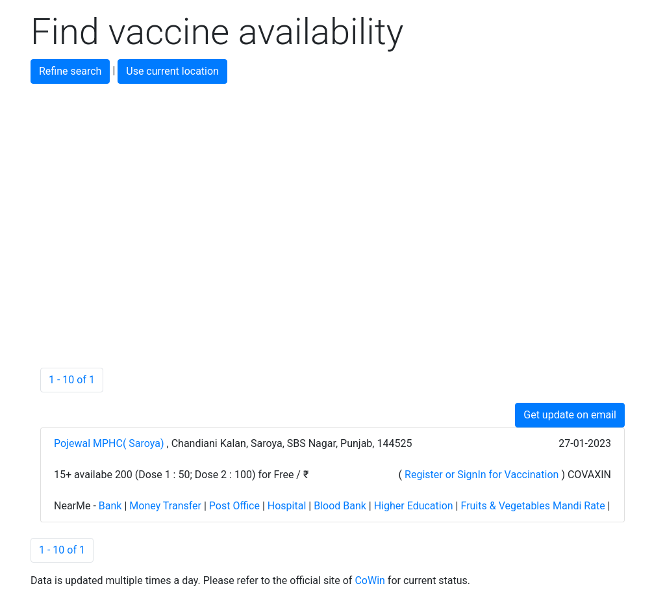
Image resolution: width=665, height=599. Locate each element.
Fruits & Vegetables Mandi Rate (532, 506)
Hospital (287, 506)
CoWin (369, 580)
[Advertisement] (332, 175)
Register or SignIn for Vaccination (481, 474)
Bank (110, 506)
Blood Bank (340, 506)
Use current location (172, 71)
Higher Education (413, 506)
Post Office (234, 506)
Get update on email (569, 415)
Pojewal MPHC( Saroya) (110, 443)
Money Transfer (165, 506)
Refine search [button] (70, 71)
